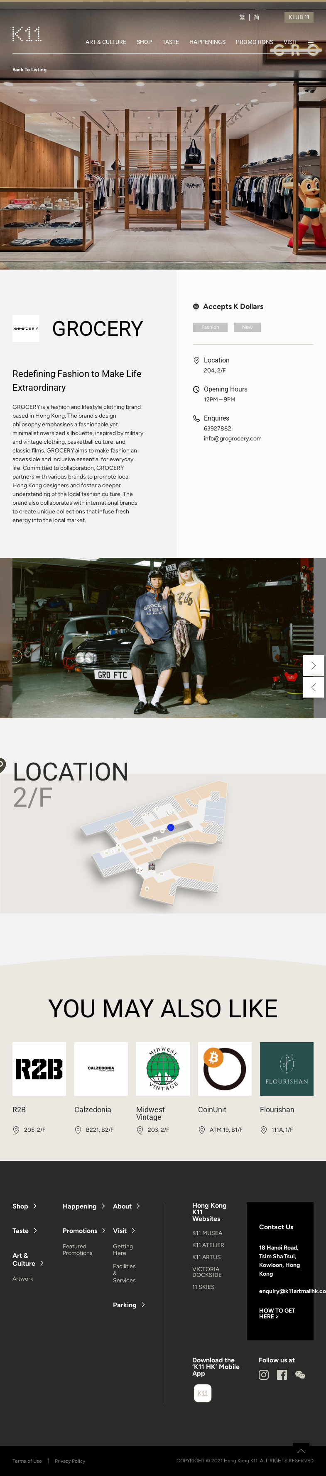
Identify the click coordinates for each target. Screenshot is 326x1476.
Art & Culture (23, 1259)
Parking (125, 1305)
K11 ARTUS (206, 1257)
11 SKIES (203, 1287)
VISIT (290, 42)
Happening (80, 1206)
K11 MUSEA (207, 1233)
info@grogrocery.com (233, 439)
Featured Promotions (78, 1250)
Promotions (80, 1231)
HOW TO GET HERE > (277, 1313)
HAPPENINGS (207, 42)
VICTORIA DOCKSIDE (207, 1272)
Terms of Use (27, 1461)
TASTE (170, 42)
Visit (120, 1231)
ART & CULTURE (106, 42)
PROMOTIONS (254, 42)
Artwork (22, 1278)
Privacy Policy (70, 1461)
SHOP (144, 42)
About (122, 1206)
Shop (20, 1206)
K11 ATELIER (208, 1245)
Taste (20, 1231)
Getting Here (123, 1250)
